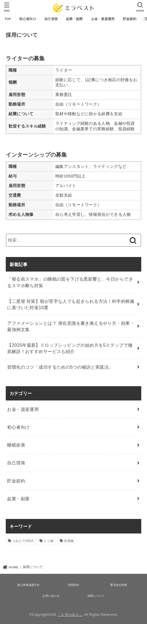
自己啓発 (51, 19)
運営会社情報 (118, 584)
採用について (96, 595)
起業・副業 (74, 19)
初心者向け (27, 19)
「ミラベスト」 (70, 614)
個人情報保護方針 (28, 584)
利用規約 (73, 584)
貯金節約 (129, 19)
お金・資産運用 (103, 19)
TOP (7, 19)
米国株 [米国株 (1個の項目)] (69, 541)
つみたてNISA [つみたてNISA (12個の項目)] (22, 541)
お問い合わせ (50, 595)
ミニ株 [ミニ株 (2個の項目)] (49, 541)
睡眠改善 (16, 444)
